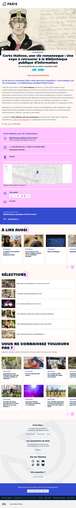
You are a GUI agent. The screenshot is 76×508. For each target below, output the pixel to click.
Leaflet (55, 183)
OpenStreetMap (64, 183)
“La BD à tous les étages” (21, 120)
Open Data (48, 498)
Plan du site (70, 498)
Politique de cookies (59, 498)
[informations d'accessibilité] (20, 196)
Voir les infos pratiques (38, 75)
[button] (38, 172)
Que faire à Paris (16, 504)
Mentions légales (7, 498)
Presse (41, 498)
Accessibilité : (25, 498)
